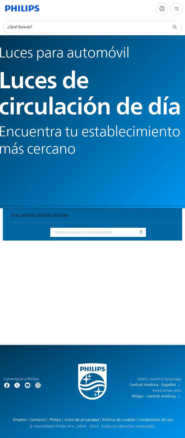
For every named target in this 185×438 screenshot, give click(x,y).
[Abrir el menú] (176, 8)
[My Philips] (162, 8)
